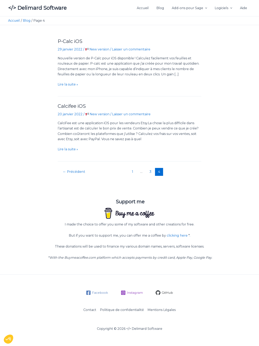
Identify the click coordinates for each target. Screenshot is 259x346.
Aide (244, 8)
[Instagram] (131, 292)
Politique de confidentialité (122, 310)
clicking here (177, 235)
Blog (164, 8)
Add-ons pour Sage (192, 8)
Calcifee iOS (72, 106)
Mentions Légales (161, 310)
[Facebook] (96, 292)
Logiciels (225, 8)
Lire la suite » (68, 84)
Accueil (148, 8)
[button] (208, 8)
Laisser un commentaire (131, 49)
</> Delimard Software (37, 8)
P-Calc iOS (70, 41)
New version (97, 49)
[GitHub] (164, 292)
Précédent (74, 171)
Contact (90, 310)
